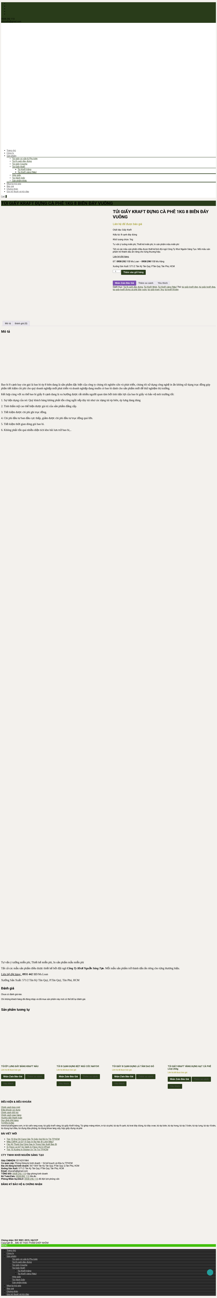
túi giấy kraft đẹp (207, 287)
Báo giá (10, 186)
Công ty (10, 153)
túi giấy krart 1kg (156, 289)
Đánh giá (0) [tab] (21, 323)
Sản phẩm (11, 155)
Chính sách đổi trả (9, 1112)
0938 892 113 (22, 1176)
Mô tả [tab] (8, 323)
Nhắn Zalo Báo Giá (124, 283)
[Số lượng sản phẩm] (117, 271)
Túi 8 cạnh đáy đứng (22, 161)
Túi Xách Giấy (18, 178)
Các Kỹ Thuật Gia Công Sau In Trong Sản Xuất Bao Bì (32, 1144)
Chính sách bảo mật (10, 1107)
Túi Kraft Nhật (150, 287)
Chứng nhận (12, 189)
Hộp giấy (16, 175)
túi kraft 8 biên (172, 289)
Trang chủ (11, 150)
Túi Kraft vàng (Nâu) (27, 172)
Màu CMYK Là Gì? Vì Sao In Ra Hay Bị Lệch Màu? (30, 1141)
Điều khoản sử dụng (10, 1110)
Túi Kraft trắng (24, 169)
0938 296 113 (31, 1179)
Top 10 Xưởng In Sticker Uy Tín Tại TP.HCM (27, 1149)
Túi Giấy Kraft (18, 166)
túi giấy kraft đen (190, 287)
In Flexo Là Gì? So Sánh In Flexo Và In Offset (28, 1147)
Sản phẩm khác (19, 180)
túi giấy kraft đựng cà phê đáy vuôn (130, 289)
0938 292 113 (19, 1173)
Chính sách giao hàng (11, 1115)
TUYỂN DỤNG (7, 1123)
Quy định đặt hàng (10, 1120)
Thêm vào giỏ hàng (133, 272)
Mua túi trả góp (14, 183)
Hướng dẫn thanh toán (11, 1117)
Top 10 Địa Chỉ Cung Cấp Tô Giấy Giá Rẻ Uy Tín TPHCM (33, 1139)
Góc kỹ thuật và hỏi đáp (18, 191)
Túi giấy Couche (19, 164)
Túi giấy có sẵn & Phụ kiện (25, 158)
